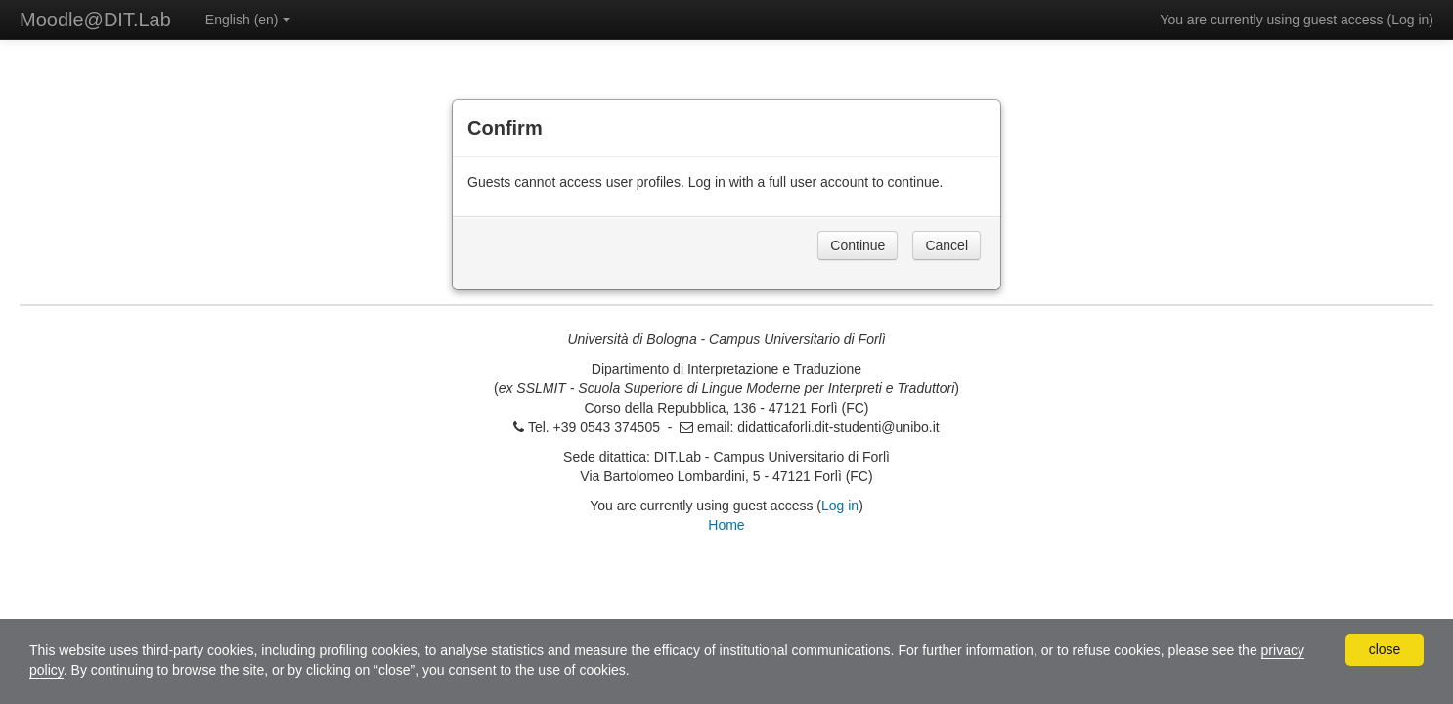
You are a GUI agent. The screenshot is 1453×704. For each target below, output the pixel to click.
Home (726, 525)
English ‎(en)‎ (247, 19)
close (1385, 649)
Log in (1410, 19)
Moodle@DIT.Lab (95, 19)
